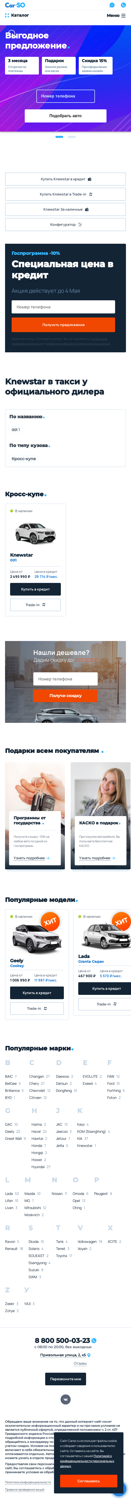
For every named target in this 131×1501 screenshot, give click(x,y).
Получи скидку (65, 695)
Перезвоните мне (65, 1378)
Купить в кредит (35, 589)
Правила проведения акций (24, 1490)
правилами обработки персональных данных (78, 343)
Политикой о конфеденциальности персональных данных (87, 1461)
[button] (59, 137)
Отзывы (80, 1363)
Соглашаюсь (88, 1481)
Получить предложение (63, 324)
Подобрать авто (65, 116)
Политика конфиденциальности (28, 1482)
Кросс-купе (24, 458)
